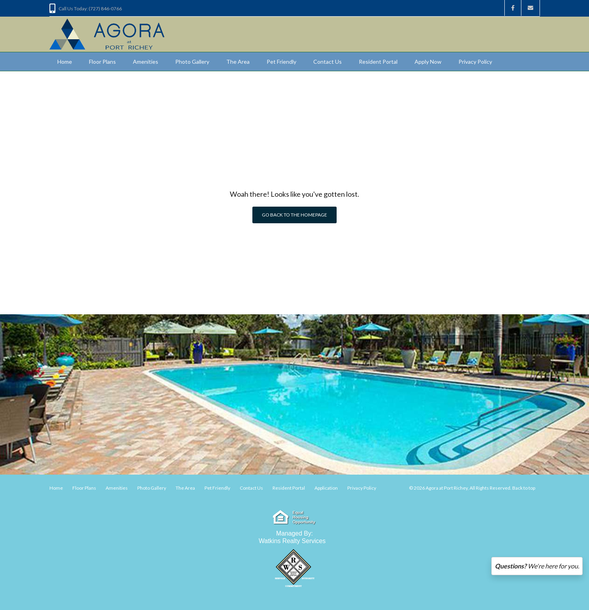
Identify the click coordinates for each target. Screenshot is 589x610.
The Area (238, 61)
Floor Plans (102, 61)
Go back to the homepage (294, 215)
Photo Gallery (192, 61)
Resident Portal (378, 61)
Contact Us (327, 61)
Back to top (523, 488)
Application (326, 488)
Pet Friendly (281, 61)
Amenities (145, 61)
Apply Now (428, 61)
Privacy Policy (475, 61)
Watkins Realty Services (292, 541)
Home (64, 61)
